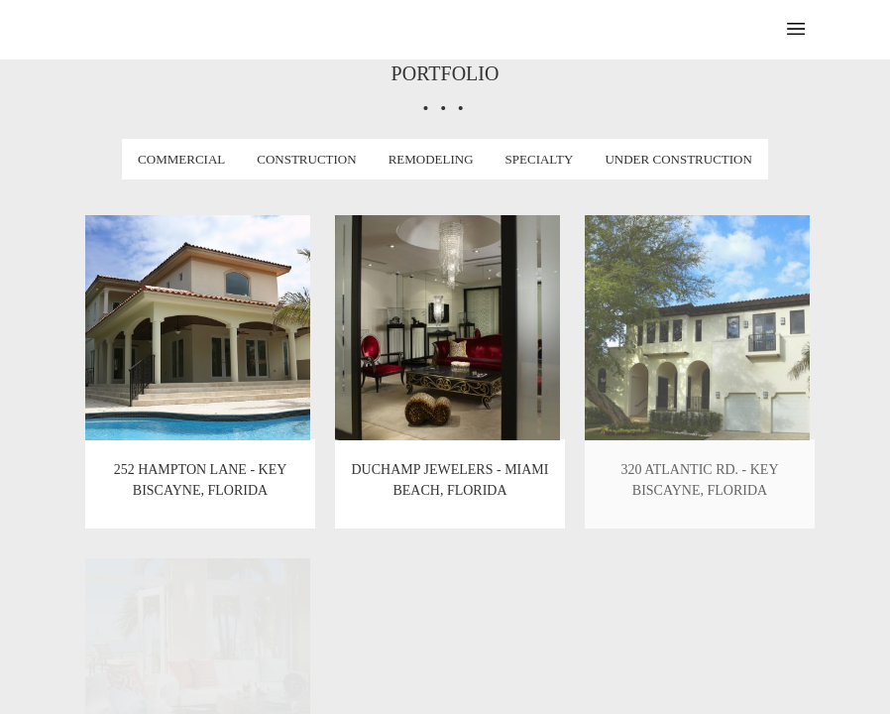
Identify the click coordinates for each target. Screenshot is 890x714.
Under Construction (678, 159)
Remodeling (431, 159)
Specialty (539, 159)
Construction (306, 159)
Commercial (181, 159)
